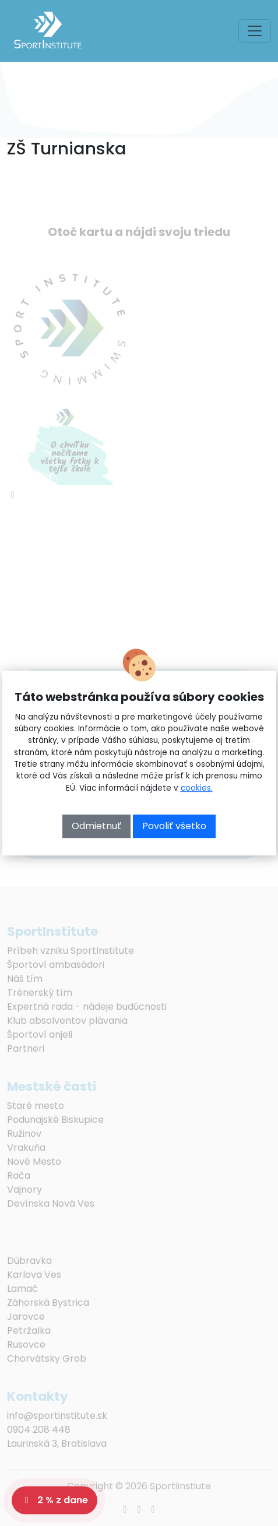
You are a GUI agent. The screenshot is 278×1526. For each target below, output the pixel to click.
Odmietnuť (96, 826)
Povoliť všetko (174, 826)
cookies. (197, 788)
